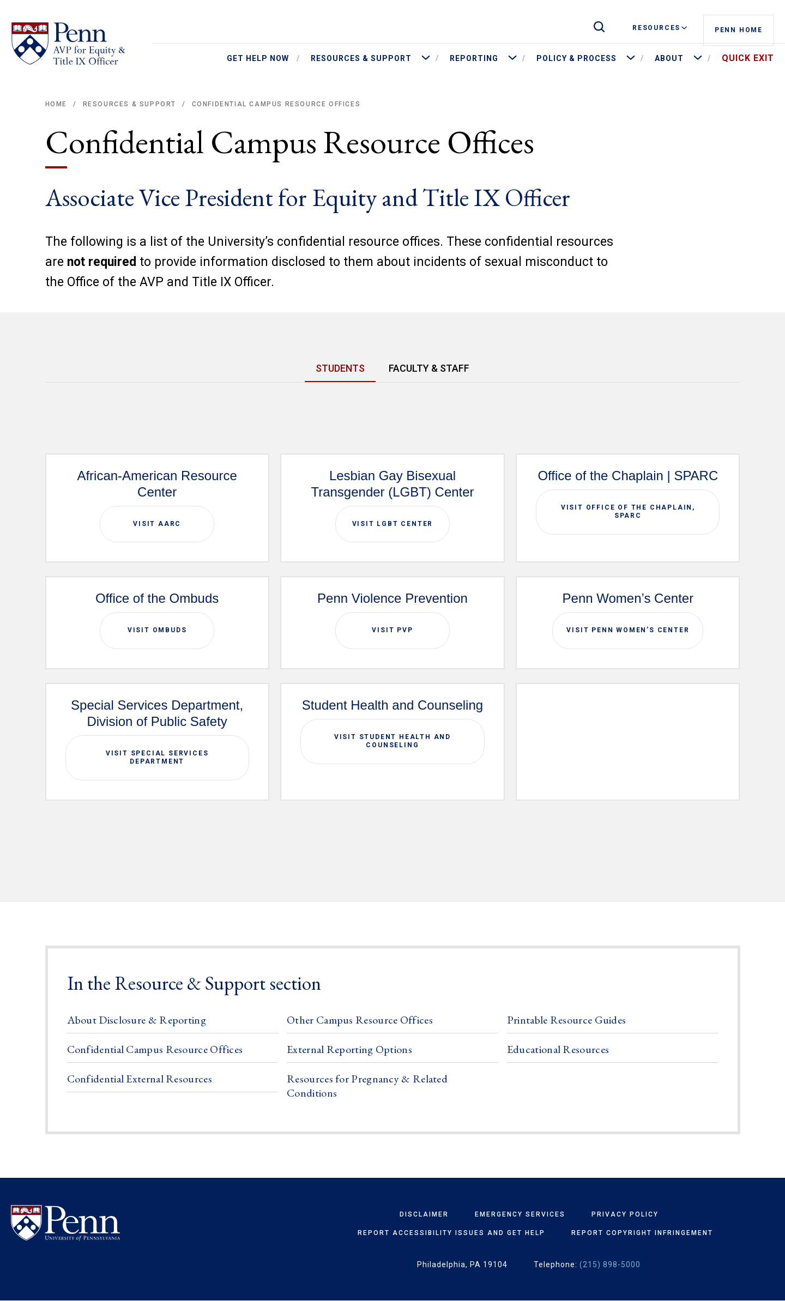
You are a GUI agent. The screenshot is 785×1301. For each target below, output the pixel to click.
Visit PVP (392, 630)
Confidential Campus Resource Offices (155, 1049)
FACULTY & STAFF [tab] (429, 368)
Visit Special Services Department (157, 757)
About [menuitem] (669, 58)
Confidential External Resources (139, 1079)
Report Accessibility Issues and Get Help (451, 1233)
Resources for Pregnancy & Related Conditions (367, 1086)
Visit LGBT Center (392, 524)
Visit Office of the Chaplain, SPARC (628, 512)
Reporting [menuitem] (474, 58)
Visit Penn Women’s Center (627, 630)
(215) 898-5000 (610, 1264)
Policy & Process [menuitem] (576, 58)
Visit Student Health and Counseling (392, 741)
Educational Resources (558, 1049)
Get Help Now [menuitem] (258, 58)
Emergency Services (520, 1214)
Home (56, 104)
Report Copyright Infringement (642, 1233)
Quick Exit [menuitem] (748, 58)
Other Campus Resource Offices (360, 1020)
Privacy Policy (625, 1214)
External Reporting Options (349, 1049)
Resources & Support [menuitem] (361, 58)
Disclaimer (424, 1214)
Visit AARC (157, 524)
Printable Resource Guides (566, 1020)
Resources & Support (129, 104)
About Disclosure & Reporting (136, 1020)
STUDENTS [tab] (340, 368)
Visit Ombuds (157, 630)
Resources (659, 28)
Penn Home (739, 28)
